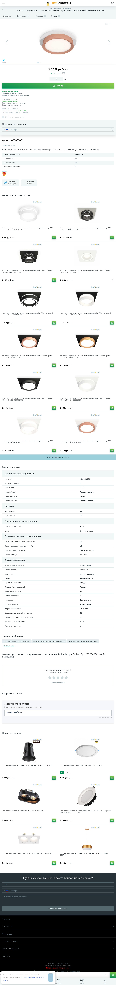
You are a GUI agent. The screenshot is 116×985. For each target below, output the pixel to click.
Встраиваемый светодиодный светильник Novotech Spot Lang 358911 (28, 765)
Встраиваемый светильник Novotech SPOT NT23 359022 (81, 765)
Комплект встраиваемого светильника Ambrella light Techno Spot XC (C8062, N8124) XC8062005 (85, 356)
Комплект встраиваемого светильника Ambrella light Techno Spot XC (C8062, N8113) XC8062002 (27, 399)
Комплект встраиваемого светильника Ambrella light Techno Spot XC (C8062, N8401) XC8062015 (85, 314)
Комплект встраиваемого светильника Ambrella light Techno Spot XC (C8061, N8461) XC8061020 (85, 399)
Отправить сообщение (58, 909)
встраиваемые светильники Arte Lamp (83, 641)
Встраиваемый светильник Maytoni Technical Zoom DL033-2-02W (26, 853)
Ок (51, 977)
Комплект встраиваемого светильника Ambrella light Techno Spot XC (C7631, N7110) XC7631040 (85, 271)
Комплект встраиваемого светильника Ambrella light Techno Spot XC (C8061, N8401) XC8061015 (27, 442)
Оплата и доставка (58, 941)
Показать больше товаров (58, 457)
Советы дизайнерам (58, 949)
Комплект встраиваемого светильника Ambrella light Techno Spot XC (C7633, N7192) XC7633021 (85, 229)
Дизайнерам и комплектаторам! (14, 103)
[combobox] (6, 129)
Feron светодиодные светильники (16, 641)
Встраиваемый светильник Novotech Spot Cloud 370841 (23, 811)
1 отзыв (67, 773)
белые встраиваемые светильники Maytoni (49, 641)
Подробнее (24, 95)
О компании (58, 926)
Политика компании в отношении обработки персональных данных (58, 971)
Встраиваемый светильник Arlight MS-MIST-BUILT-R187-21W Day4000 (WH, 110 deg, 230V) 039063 (85, 811)
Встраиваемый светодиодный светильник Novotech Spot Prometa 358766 (84, 854)
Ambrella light (86, 565)
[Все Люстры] (58, 3)
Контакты (58, 956)
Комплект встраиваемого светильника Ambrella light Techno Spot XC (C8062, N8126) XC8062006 (27, 356)
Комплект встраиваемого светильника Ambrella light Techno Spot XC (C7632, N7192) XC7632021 (27, 271)
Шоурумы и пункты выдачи (12, 93)
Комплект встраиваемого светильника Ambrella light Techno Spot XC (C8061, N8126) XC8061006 (85, 442)
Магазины (58, 919)
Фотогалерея (58, 934)
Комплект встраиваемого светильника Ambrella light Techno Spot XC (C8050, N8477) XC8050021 (27, 229)
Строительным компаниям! (12, 105)
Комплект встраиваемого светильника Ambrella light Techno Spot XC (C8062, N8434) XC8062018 (27, 314)
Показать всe (9, 646)
